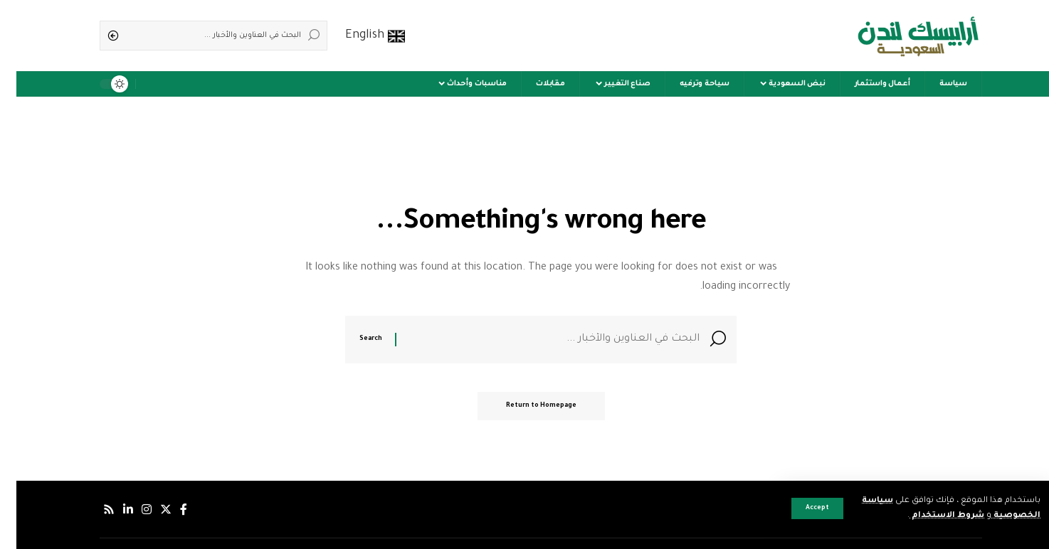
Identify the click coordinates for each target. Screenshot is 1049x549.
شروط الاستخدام (930, 516)
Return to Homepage (525, 406)
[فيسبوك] (167, 509)
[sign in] (153, 84)
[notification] (133, 84)
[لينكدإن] (111, 509)
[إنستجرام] (130, 509)
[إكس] (149, 509)
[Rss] (92, 509)
